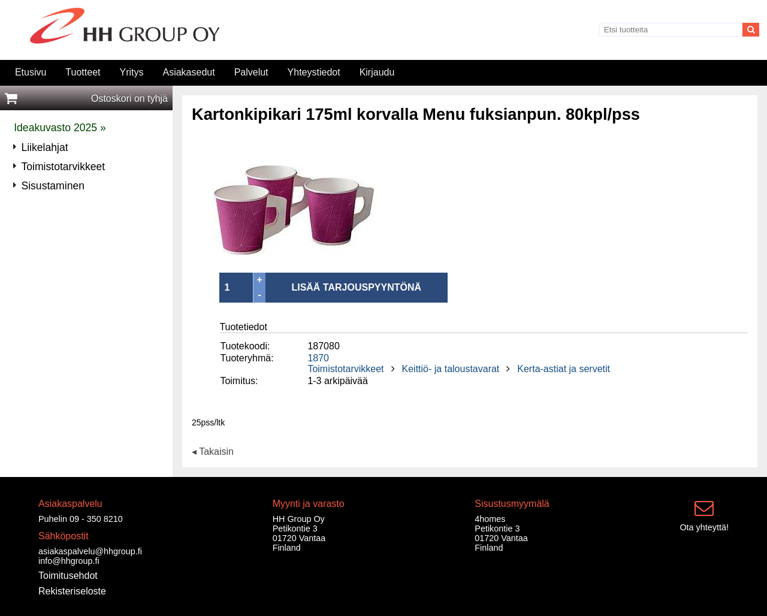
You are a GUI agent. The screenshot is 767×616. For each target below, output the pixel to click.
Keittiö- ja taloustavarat (451, 369)
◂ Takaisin (213, 452)
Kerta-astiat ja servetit (563, 369)
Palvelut (251, 72)
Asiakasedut (188, 72)
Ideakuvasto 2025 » (60, 128)
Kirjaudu (377, 72)
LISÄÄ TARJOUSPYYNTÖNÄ (356, 287)
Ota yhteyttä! (704, 527)
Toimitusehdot (68, 575)
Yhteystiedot (314, 72)
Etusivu (30, 72)
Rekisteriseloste (72, 591)
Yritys (131, 72)
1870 (318, 358)
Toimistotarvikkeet (345, 369)
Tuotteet (82, 72)
